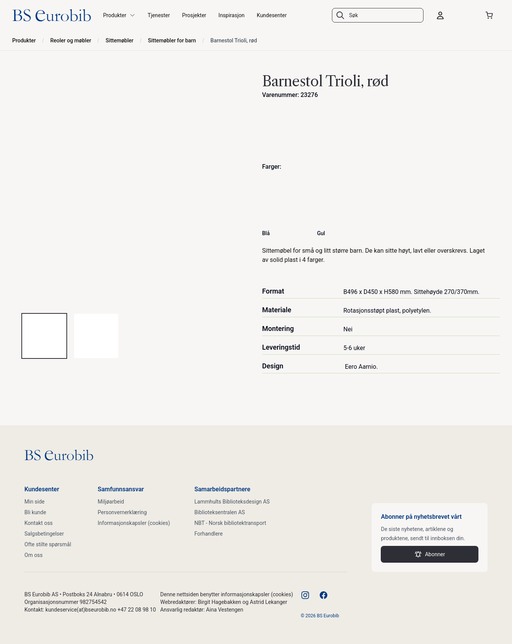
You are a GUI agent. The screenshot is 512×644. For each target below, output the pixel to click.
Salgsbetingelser (44, 534)
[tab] (44, 336)
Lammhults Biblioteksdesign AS (232, 502)
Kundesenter (272, 15)
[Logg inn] (454, 15)
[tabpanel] (131, 188)
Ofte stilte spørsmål (47, 544)
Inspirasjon (232, 15)
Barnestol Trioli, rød (234, 40)
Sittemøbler (120, 40)
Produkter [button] (119, 15)
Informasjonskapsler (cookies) (134, 523)
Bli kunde (35, 512)
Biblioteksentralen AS (220, 512)
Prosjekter (194, 15)
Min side (34, 502)
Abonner (429, 554)
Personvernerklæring (122, 512)
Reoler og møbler (70, 40)
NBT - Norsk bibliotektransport (230, 523)
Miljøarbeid (111, 502)
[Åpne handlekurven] (490, 15)
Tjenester (159, 15)
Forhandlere (209, 534)
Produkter (24, 40)
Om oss (33, 555)
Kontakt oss (38, 523)
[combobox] (377, 15)
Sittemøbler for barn (172, 40)
